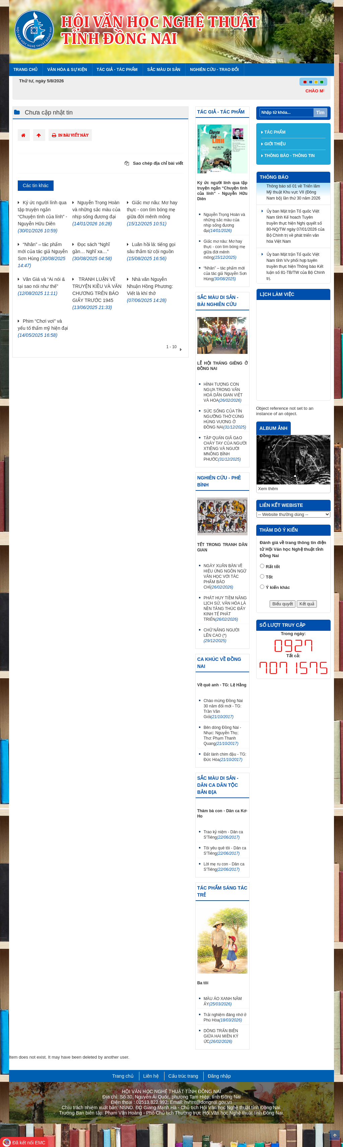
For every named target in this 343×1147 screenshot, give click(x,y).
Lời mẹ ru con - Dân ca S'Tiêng (224, 867)
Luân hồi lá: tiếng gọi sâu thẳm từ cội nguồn (151, 251)
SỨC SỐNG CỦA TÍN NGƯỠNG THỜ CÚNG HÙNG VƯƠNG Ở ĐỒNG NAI (225, 419)
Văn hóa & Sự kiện (67, 69)
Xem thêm (268, 488)
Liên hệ (151, 1076)
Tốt (269, 577)
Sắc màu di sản (164, 69)
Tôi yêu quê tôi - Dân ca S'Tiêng (225, 851)
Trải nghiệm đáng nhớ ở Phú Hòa (225, 1017)
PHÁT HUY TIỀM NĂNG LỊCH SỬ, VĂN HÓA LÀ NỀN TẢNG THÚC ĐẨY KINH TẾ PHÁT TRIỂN (225, 609)
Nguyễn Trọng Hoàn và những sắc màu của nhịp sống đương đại (224, 222)
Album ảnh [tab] (274, 428)
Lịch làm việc (277, 294)
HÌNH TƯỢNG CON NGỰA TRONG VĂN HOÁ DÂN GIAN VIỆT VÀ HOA (223, 392)
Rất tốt (273, 566)
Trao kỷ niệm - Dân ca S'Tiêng (223, 835)
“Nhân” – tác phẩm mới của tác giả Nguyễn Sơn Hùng (225, 273)
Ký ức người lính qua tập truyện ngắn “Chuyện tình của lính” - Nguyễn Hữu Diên (42, 216)
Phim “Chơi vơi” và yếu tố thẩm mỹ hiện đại (43, 328)
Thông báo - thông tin (290, 155)
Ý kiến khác (278, 587)
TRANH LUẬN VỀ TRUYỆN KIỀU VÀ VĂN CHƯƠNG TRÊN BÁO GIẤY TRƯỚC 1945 (97, 293)
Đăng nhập (219, 1076)
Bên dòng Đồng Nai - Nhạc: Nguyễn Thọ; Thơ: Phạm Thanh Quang (222, 735)
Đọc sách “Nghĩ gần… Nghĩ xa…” (92, 251)
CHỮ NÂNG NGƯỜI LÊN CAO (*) (221, 635)
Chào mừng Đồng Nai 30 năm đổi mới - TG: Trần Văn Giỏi (223, 708)
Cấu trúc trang (183, 1076)
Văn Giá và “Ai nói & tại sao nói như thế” (41, 286)
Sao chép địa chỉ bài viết (154, 163)
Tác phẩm (275, 132)
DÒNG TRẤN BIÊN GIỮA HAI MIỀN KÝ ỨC (221, 1036)
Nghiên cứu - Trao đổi (214, 69)
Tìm (320, 112)
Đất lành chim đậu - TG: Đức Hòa (225, 757)
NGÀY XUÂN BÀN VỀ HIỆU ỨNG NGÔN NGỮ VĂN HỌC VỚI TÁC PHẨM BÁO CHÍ (225, 576)
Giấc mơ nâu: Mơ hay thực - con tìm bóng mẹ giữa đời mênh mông (224, 249)
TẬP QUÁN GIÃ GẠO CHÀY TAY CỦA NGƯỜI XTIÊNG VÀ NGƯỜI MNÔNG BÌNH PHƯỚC (225, 449)
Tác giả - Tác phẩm (117, 69)
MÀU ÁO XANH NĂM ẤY (223, 1001)
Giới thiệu (275, 144)
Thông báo (274, 177)
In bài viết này (70, 135)
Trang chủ (25, 69)
